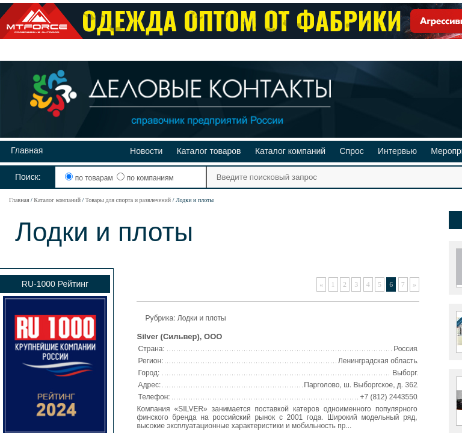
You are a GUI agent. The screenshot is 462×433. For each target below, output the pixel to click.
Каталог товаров (209, 151)
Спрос (351, 151)
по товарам (90, 178)
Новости (146, 151)
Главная (27, 150)
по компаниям (145, 178)
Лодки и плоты (201, 318)
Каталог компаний (290, 151)
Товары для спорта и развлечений (128, 200)
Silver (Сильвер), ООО (180, 336)
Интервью (397, 151)
